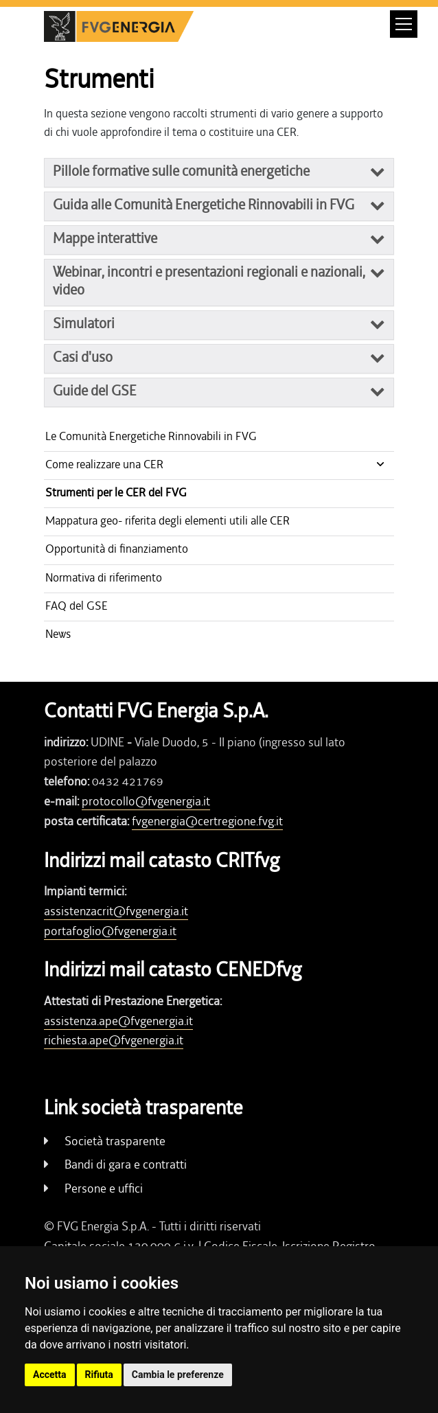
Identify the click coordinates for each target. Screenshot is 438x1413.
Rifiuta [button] (99, 1374)
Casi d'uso (83, 357)
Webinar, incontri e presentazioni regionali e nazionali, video (209, 281)
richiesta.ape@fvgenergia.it (113, 1040)
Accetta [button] (50, 1374)
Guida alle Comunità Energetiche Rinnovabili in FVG (203, 205)
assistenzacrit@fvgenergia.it (116, 911)
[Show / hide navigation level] (219, 465)
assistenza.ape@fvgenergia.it (118, 1021)
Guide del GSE (95, 391)
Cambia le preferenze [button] (178, 1374)
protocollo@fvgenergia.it (146, 801)
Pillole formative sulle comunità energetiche (181, 171)
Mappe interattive (105, 238)
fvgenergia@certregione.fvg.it (207, 821)
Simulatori (84, 323)
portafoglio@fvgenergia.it (110, 931)
